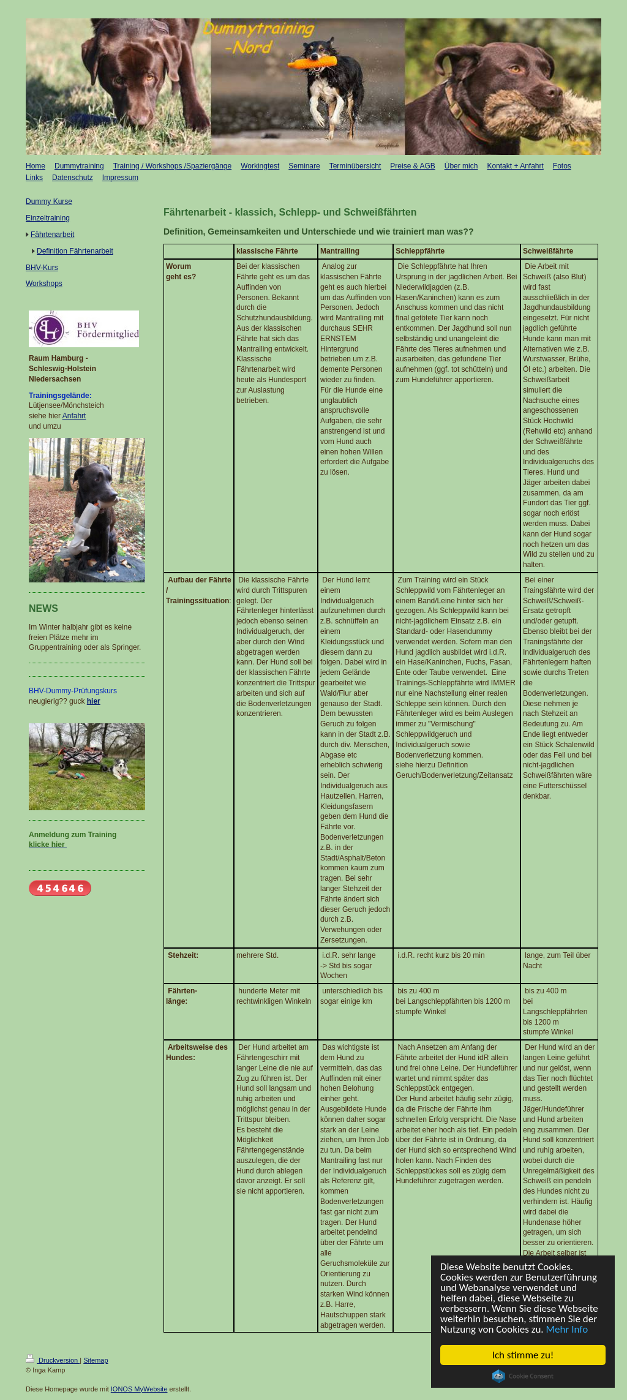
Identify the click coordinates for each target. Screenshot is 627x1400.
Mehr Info (567, 1329)
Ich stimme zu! (523, 1355)
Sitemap (95, 1360)
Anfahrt (74, 416)
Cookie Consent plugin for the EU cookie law (523, 1376)
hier (93, 701)
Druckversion (53, 1360)
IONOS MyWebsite (139, 1389)
